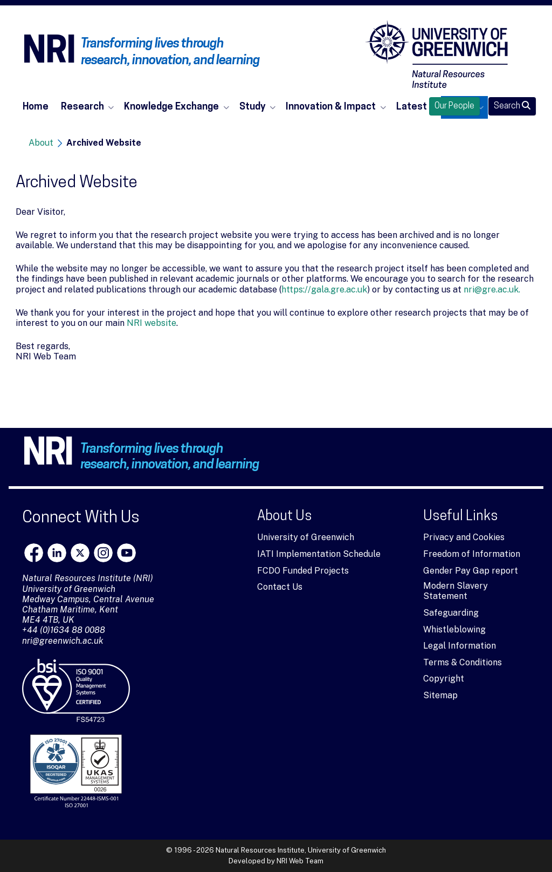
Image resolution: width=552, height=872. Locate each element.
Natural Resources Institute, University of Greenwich (301, 850)
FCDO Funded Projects (303, 571)
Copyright (443, 678)
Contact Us (279, 587)
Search (512, 106)
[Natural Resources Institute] (436, 54)
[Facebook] (33, 552)
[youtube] (126, 552)
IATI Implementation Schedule (319, 554)
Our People (454, 106)
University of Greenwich (305, 537)
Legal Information (459, 646)
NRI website (151, 323)
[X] (80, 552)
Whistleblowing (454, 629)
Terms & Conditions (462, 662)
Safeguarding (451, 613)
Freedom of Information (471, 554)
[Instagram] (103, 552)
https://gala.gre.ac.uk (324, 289)
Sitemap (440, 695)
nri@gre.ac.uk (491, 289)
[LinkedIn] (56, 552)
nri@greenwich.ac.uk (63, 641)
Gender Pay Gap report (470, 571)
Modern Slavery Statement (455, 591)
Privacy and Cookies (464, 537)
